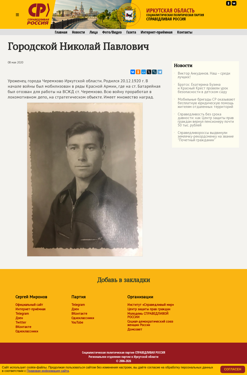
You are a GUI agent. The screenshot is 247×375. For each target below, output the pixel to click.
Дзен (19, 318)
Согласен (232, 369)
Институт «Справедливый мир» (150, 304)
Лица (94, 32)
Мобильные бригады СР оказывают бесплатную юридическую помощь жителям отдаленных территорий (204, 103)
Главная (61, 32)
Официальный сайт (29, 304)
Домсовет (134, 329)
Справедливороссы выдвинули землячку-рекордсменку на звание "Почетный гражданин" (204, 136)
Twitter (20, 322)
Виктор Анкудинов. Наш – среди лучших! (202, 75)
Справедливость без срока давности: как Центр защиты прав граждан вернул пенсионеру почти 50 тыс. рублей (204, 119)
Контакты (184, 32)
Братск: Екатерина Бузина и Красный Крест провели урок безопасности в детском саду (201, 88)
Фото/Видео (112, 32)
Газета (131, 32)
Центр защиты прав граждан (148, 309)
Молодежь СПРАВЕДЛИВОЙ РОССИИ (147, 315)
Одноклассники (26, 331)
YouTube (77, 322)
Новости (78, 32)
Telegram (22, 313)
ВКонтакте (23, 327)
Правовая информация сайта (48, 370)
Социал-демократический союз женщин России (150, 323)
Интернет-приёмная (157, 32)
